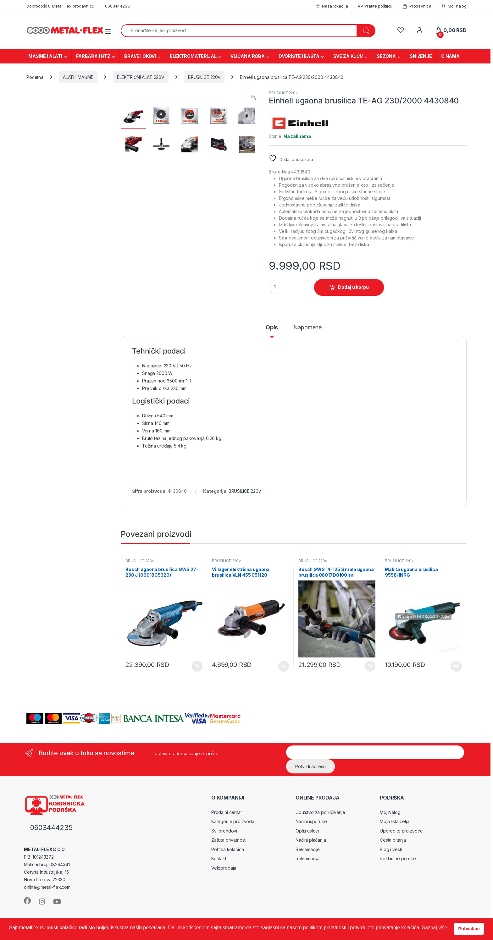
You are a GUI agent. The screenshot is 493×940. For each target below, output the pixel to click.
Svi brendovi (224, 830)
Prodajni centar (226, 812)
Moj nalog (454, 6)
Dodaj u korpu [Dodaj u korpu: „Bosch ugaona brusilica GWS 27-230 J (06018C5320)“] (197, 666)
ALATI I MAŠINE (78, 77)
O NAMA (450, 56)
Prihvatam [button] (468, 928)
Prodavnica (416, 6)
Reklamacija (307, 858)
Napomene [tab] (307, 328)
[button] (253, 97)
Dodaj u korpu (353, 287)
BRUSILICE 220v (204, 77)
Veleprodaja (223, 868)
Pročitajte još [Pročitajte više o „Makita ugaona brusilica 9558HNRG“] (456, 666)
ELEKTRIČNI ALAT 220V (140, 77)
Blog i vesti (391, 849)
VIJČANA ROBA (247, 56)
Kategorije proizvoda (232, 821)
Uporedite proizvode (401, 830)
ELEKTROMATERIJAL (193, 56)
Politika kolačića (227, 849)
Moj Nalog (390, 812)
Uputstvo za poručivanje (320, 812)
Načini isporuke (311, 821)
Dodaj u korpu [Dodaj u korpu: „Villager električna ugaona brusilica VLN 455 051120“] (283, 666)
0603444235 (117, 5)
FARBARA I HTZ (93, 56)
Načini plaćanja (311, 840)
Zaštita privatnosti (228, 840)
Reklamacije (308, 849)
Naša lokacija (331, 6)
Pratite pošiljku (375, 6)
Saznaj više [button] (434, 927)
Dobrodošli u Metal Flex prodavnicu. (60, 5)
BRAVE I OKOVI (140, 56)
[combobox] (239, 30)
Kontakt (218, 858)
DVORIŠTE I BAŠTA (299, 56)
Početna (34, 77)
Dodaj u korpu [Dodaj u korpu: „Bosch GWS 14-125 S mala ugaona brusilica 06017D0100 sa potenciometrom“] (370, 666)
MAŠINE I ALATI (45, 56)
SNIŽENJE (421, 56)
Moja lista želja (394, 821)
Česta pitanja (393, 840)
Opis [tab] (272, 328)
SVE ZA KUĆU (348, 56)
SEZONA (386, 56)
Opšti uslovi (307, 830)
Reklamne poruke (398, 858)
